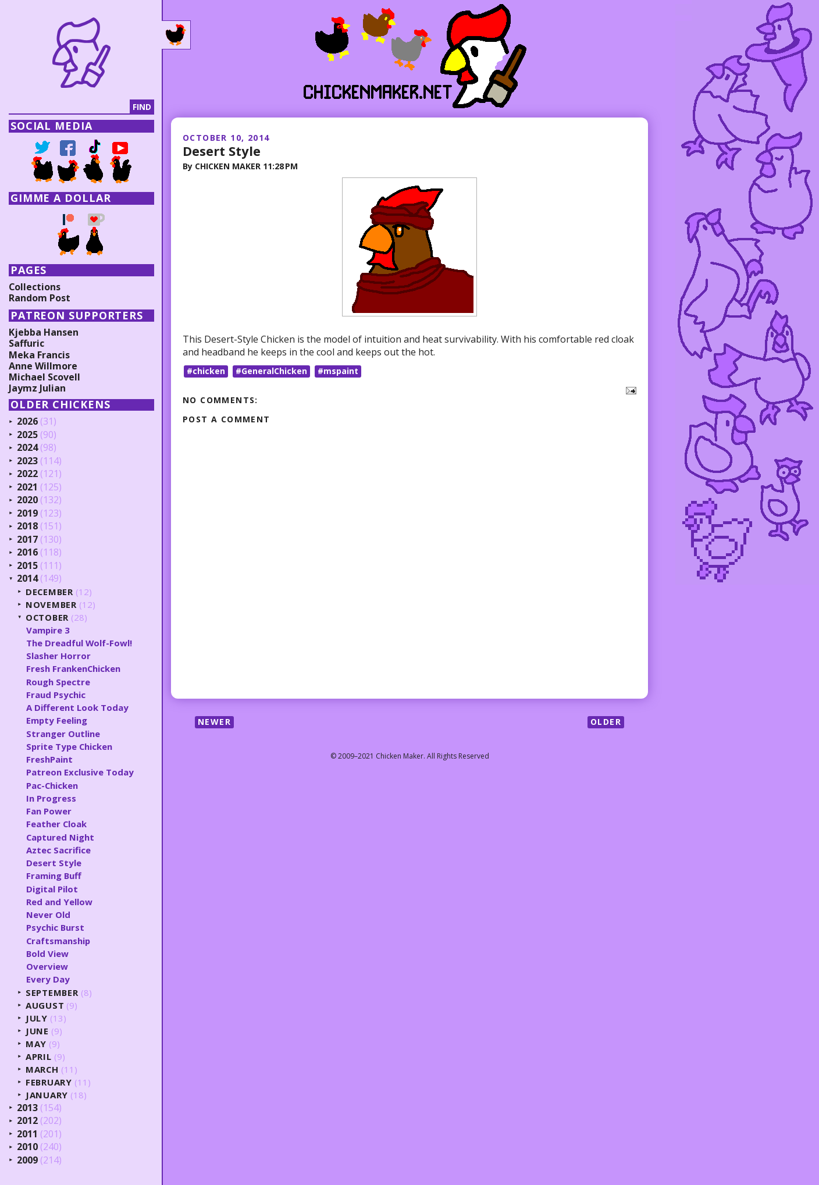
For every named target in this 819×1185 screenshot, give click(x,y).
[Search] (69, 107)
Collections (35, 286)
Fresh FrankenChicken (73, 668)
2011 (27, 1134)
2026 (27, 422)
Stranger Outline (63, 733)
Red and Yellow (59, 902)
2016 (27, 552)
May (36, 1044)
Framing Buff (54, 875)
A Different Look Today (77, 707)
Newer (214, 721)
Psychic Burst (55, 927)
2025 (27, 435)
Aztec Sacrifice (58, 850)
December (50, 592)
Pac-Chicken (52, 785)
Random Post (39, 297)
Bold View (47, 953)
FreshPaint (49, 759)
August (45, 1005)
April (39, 1057)
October (48, 617)
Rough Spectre (58, 682)
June (37, 1031)
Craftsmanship (58, 940)
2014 (27, 579)
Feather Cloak (56, 824)
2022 (27, 474)
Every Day (48, 979)
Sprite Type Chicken (70, 746)
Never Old (48, 914)
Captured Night (60, 837)
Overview (47, 966)
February (49, 1082)
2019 (27, 513)
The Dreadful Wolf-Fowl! (79, 643)
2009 (27, 1160)
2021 (27, 487)
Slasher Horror (58, 655)
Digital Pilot (52, 889)
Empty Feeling (57, 720)
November (51, 605)
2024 (27, 448)
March (42, 1069)
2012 (27, 1121)
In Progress (51, 798)
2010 (27, 1147)
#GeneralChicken (271, 370)
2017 (27, 540)
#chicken (206, 370)
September (52, 993)
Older (605, 721)
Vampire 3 (48, 630)
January (47, 1095)
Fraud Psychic (56, 694)
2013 (27, 1108)
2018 (27, 526)
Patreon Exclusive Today (80, 772)
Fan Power (49, 811)
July (37, 1018)
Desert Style (222, 150)
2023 (27, 461)
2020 (27, 500)
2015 (27, 566)
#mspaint (338, 370)
